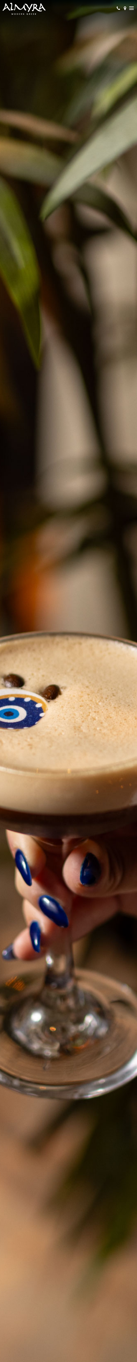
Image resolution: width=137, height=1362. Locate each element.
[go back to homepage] (24, 9)
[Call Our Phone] (118, 9)
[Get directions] (125, 9)
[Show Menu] (131, 8)
